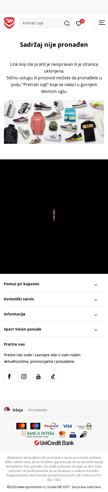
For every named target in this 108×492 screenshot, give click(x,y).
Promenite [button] (37, 409)
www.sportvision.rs (32, 487)
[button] (46, 23)
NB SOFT (63, 487)
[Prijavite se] (79, 23)
